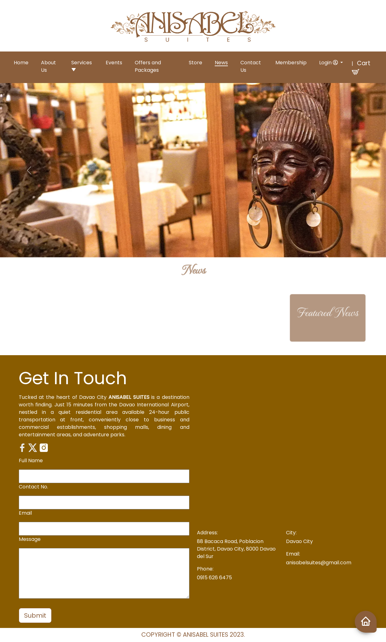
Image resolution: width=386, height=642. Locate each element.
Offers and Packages (148, 66)
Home (21, 62)
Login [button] (329, 62)
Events (114, 62)
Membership (291, 62)
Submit (35, 615)
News (221, 62)
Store (195, 62)
